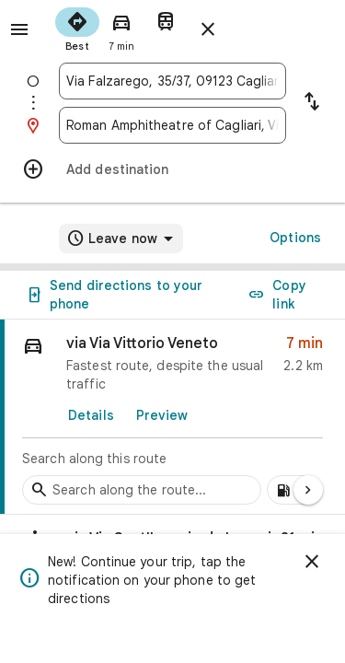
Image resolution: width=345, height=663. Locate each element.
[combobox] (172, 81)
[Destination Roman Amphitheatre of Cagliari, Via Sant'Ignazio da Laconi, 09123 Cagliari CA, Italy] (172, 125)
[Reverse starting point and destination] (312, 103)
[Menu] (19, 29)
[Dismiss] (312, 562)
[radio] (77, 28)
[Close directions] (208, 29)
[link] (172, 417)
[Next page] (308, 490)
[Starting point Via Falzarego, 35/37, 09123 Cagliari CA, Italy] (172, 81)
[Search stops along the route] (141, 490)
